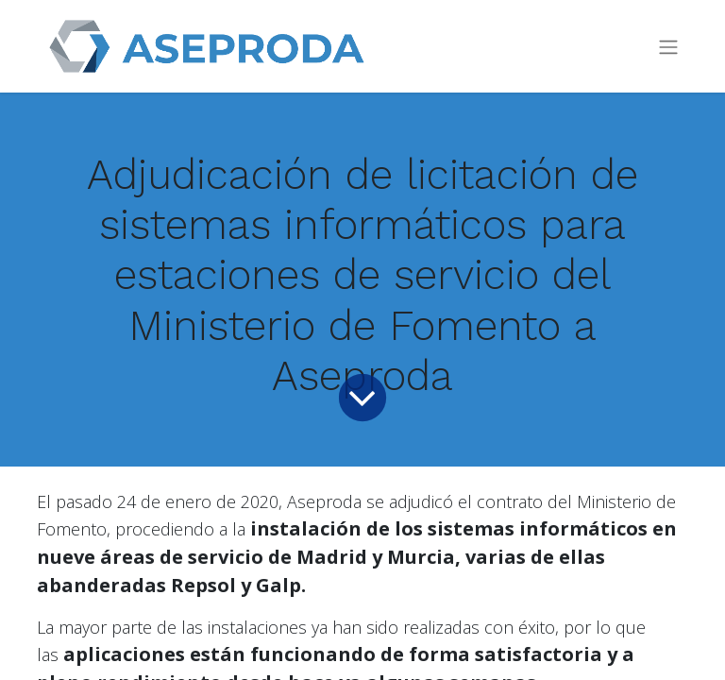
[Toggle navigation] (668, 46)
